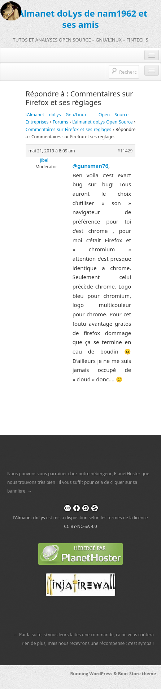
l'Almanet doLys (29, 518)
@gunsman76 (90, 165)
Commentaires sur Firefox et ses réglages (69, 129)
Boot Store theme (137, 674)
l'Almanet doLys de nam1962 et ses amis (81, 18)
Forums (60, 122)
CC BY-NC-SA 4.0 (80, 526)
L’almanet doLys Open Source (102, 122)
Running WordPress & (94, 674)
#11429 (124, 151)
